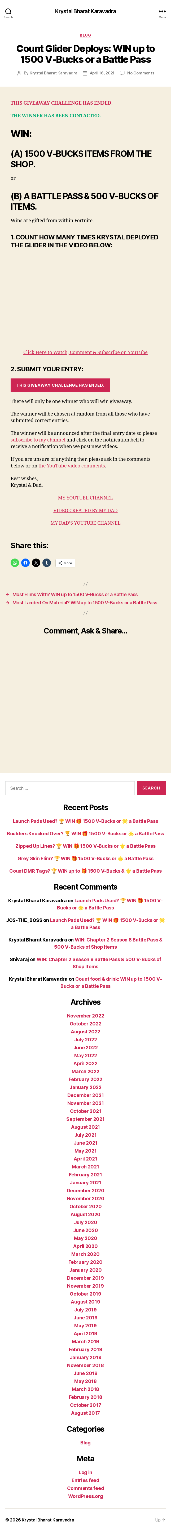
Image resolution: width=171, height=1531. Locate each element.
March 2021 (85, 1167)
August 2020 (85, 1214)
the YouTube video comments (71, 466)
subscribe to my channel (38, 440)
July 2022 (85, 1039)
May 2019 (85, 1325)
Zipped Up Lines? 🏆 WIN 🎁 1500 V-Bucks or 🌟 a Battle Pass (85, 846)
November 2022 (85, 1016)
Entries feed (85, 1480)
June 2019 (85, 1317)
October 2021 (85, 1111)
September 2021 (85, 1119)
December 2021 (85, 1095)
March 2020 (85, 1254)
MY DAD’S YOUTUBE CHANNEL (85, 523)
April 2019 (85, 1333)
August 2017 (85, 1413)
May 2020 (85, 1238)
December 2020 (85, 1190)
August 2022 (85, 1031)
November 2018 (85, 1365)
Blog (85, 35)
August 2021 (85, 1127)
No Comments (140, 72)
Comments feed (85, 1488)
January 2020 (85, 1270)
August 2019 (85, 1302)
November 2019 (85, 1286)
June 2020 (85, 1230)
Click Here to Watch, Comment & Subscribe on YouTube (85, 353)
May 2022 (85, 1055)
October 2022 (86, 1023)
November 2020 (85, 1198)
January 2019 (86, 1357)
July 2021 (85, 1135)
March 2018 (85, 1389)
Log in (85, 1472)
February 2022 (85, 1079)
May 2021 (85, 1151)
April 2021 (85, 1159)
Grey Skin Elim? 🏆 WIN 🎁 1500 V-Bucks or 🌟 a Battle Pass (85, 858)
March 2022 (85, 1071)
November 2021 (85, 1103)
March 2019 (85, 1341)
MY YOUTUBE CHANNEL (85, 498)
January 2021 (85, 1182)
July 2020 (85, 1222)
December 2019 (85, 1278)
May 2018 (85, 1381)
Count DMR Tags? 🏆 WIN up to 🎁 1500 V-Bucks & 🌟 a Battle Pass (85, 871)
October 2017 (85, 1405)
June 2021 (86, 1143)
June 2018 (85, 1373)
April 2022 (85, 1063)
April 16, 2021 (102, 72)
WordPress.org (85, 1496)
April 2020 (85, 1246)
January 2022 (85, 1087)
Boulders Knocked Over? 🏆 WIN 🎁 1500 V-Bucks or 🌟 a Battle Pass (85, 833)
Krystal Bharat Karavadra (85, 11)
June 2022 (85, 1047)
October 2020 (85, 1206)
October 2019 (85, 1294)
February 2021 (85, 1174)
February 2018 (85, 1397)
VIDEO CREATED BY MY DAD (85, 511)
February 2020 (85, 1262)
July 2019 (85, 1310)
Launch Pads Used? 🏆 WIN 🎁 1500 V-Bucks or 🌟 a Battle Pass (85, 821)
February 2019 (85, 1349)
